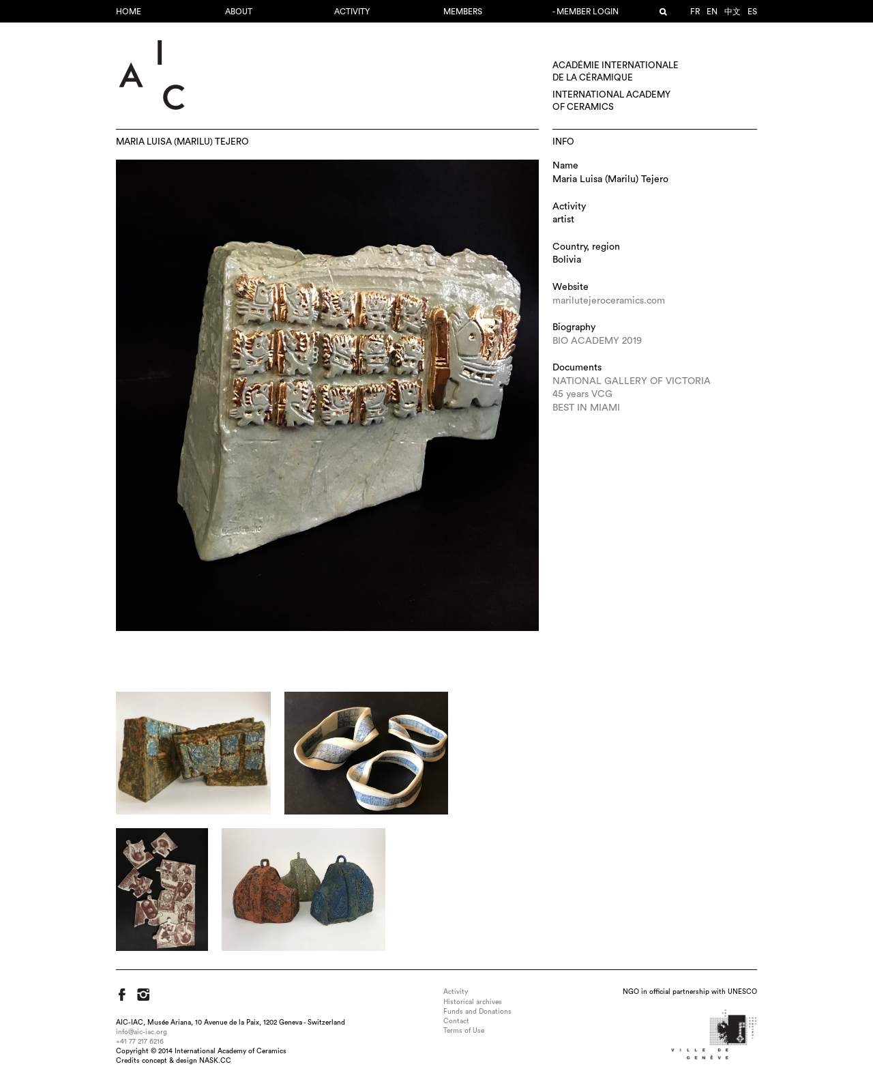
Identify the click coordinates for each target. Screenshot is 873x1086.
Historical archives (472, 1002)
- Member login (585, 12)
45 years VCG (582, 394)
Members (462, 12)
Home (128, 12)
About (238, 12)
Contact (456, 1021)
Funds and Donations (477, 1011)
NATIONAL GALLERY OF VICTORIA (631, 381)
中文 (732, 12)
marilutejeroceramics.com (608, 301)
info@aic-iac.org (141, 1032)
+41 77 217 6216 (140, 1041)
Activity (352, 12)
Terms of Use (463, 1030)
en (712, 12)
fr (695, 12)
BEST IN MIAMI (586, 408)
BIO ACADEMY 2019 (597, 341)
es (752, 12)
